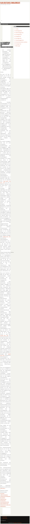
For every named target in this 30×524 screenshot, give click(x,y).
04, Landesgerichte (18, 34)
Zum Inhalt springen (4, 24)
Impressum (4, 516)
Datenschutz (4, 518)
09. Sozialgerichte (17, 44)
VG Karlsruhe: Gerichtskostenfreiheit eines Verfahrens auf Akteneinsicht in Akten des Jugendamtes (5, 503)
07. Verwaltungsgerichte (19, 40)
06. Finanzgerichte (17, 38)
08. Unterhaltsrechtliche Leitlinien (20, 42)
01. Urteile (16, 28)
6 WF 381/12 (2, 488)
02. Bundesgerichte (18, 30)
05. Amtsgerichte (17, 36)
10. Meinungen (17, 45)
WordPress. (20, 522)
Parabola (15, 522)
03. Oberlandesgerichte (18, 32)
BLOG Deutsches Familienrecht (10, 3)
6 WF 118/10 (5, 181)
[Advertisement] (16, 13)
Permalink (2, 493)
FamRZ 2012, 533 (6, 236)
